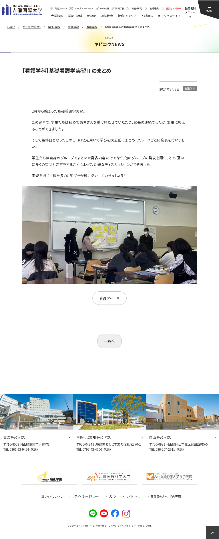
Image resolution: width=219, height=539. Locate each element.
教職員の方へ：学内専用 (166, 496)
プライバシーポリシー (85, 496)
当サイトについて (51, 496)
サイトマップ (133, 496)
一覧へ (109, 341)
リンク (112, 496)
